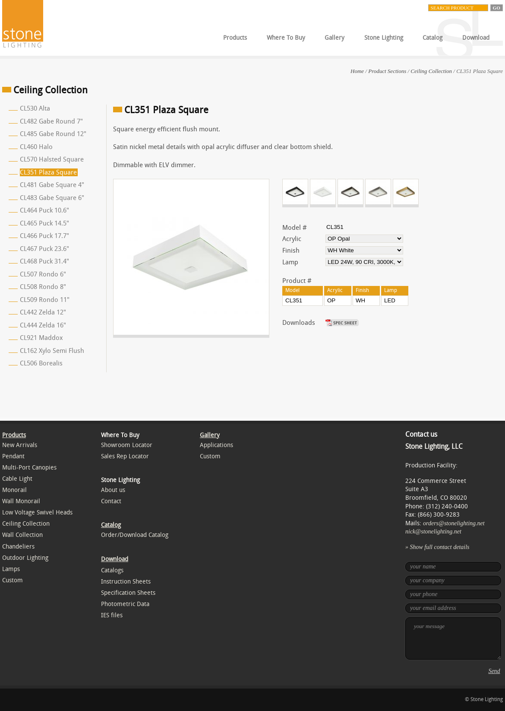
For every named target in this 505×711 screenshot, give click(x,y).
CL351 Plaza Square (48, 172)
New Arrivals (19, 445)
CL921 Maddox (41, 338)
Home (357, 71)
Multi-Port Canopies (29, 467)
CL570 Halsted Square (52, 159)
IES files (112, 615)
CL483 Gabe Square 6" (52, 198)
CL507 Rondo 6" (43, 274)
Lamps (11, 569)
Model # (294, 228)
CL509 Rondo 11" (44, 300)
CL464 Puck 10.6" (44, 210)
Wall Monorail (21, 501)
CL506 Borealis (41, 363)
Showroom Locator (126, 445)
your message (453, 638)
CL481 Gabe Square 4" (52, 185)
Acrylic (291, 239)
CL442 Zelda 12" (43, 312)
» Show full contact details (437, 547)
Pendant (13, 456)
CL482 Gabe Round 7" (51, 121)
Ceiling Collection (431, 71)
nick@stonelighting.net (433, 531)
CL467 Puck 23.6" (44, 249)
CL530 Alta (35, 108)
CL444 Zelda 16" (43, 325)
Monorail (14, 490)
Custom (12, 580)
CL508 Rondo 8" (43, 287)
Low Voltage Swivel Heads (37, 512)
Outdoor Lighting (25, 558)
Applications (216, 445)
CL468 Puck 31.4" (44, 261)
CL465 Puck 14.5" (44, 223)
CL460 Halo (36, 147)
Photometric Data (125, 604)
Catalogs (112, 570)
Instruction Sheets (126, 581)
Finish (291, 250)
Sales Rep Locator (125, 456)
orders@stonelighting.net (454, 523)
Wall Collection (22, 535)
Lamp (290, 262)
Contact (111, 501)
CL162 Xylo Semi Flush (52, 351)
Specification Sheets (128, 593)
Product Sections (387, 71)
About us (113, 490)
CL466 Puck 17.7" (44, 236)
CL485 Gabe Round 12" (53, 134)
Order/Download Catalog (134, 535)
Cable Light (17, 478)
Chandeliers (18, 546)
